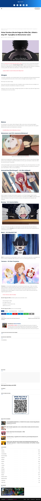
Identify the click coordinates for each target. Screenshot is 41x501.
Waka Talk (21, 482)
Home (25, 499)
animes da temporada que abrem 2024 (13, 63)
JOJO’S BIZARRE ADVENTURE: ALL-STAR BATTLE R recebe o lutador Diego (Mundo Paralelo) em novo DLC (22, 422)
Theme (6, 499)
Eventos (21, 459)
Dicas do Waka (21, 455)
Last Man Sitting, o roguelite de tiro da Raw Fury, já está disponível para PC (22, 436)
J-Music (21, 465)
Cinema (21, 451)
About (28, 499)
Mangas (21, 469)
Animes (6, 311)
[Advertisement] (20, 19)
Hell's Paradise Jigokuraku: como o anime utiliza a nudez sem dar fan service (22, 426)
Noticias (21, 472)
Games (21, 461)
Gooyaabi (15, 499)
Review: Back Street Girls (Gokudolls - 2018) (15, 431)
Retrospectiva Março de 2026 (8, 385)
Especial (21, 457)
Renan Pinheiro (4, 37)
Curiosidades (21, 453)
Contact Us (33, 499)
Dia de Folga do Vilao (13, 311)
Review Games (21, 478)
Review (21, 474)
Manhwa (21, 470)
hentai (27, 156)
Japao (21, 467)
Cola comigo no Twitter (12, 325)
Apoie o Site (38, 499)
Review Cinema (21, 476)
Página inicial (3, 28)
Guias (21, 463)
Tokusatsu (21, 480)
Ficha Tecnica (9, 28)
